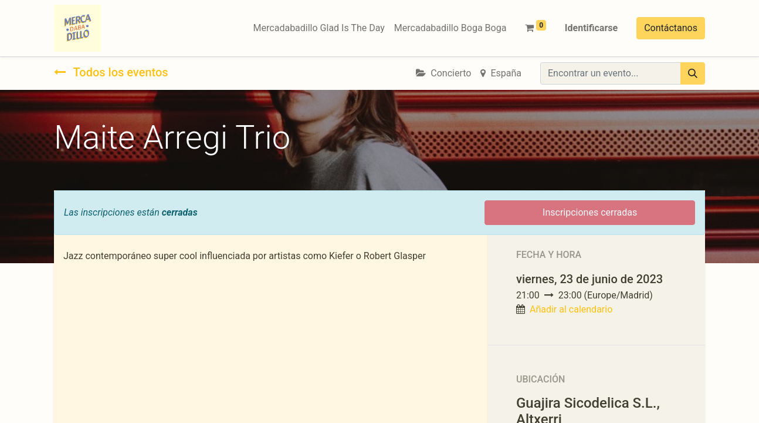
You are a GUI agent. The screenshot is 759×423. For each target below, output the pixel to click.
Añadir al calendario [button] (571, 309)
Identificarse (591, 27)
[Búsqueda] (692, 73)
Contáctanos (670, 27)
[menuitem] (319, 28)
